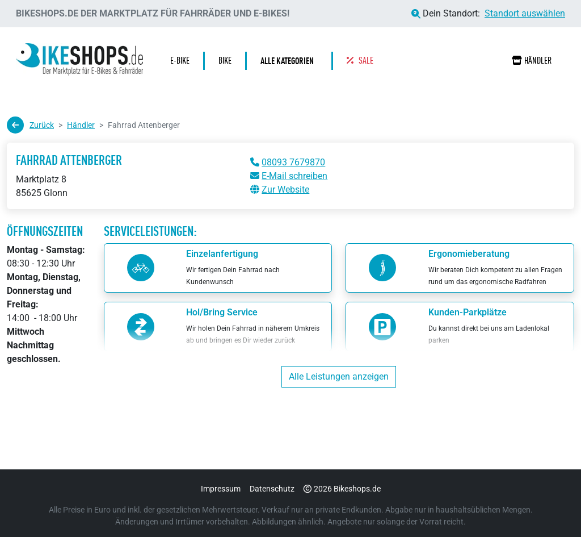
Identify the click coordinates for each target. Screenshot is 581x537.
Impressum (221, 488)
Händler (531, 60)
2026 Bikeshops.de (342, 488)
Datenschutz (272, 488)
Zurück (30, 125)
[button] (290, 61)
